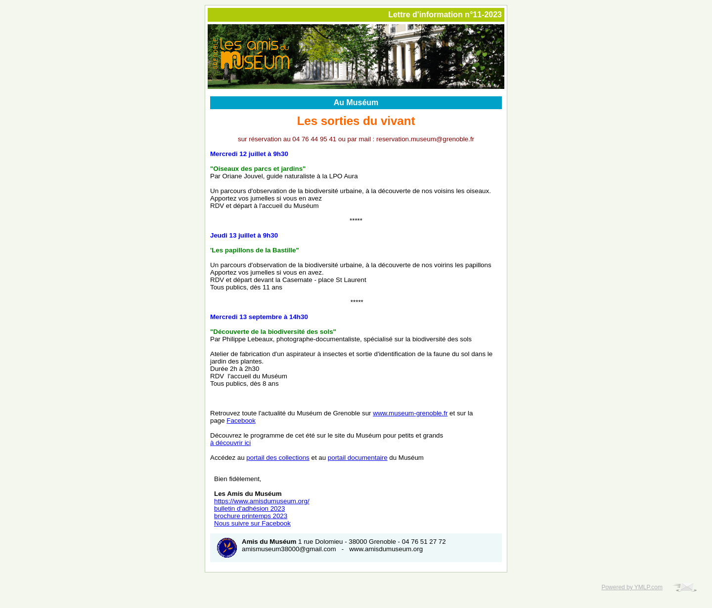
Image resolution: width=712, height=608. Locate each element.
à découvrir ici (230, 442)
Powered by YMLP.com (632, 587)
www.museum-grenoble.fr (410, 413)
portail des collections (277, 457)
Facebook (241, 420)
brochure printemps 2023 (250, 516)
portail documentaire (358, 457)
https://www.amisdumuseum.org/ (262, 501)
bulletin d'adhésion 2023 (249, 508)
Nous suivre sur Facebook (252, 523)
